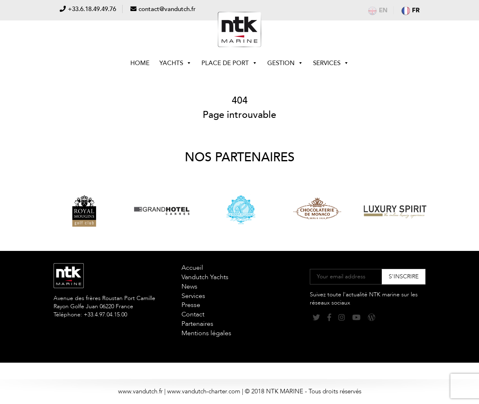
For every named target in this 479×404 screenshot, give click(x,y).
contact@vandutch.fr (167, 9)
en (377, 10)
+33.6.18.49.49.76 (92, 9)
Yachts (175, 63)
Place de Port (229, 63)
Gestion (285, 63)
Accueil (192, 267)
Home (140, 63)
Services (331, 63)
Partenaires (197, 323)
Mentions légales (206, 333)
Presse (190, 304)
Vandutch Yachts (204, 277)
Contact (192, 314)
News (189, 286)
